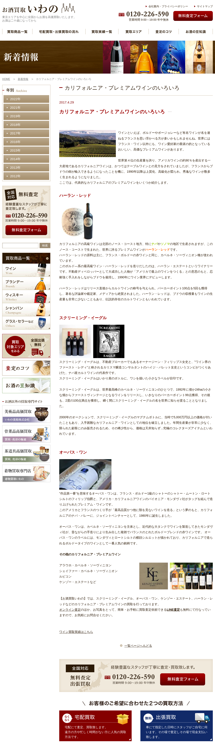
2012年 (15, 176)
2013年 (15, 167)
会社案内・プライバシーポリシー (168, 6)
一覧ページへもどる (138, 645)
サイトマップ (205, 6)
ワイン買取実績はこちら (76, 632)
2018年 (15, 125)
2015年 (15, 150)
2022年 (15, 99)
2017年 (15, 133)
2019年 (15, 116)
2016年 (15, 142)
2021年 (15, 107)
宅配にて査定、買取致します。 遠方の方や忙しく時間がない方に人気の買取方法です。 (95, 732)
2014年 (15, 159)
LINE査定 (173, 609)
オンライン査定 (70, 609)
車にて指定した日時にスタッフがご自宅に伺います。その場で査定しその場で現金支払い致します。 (176, 732)
